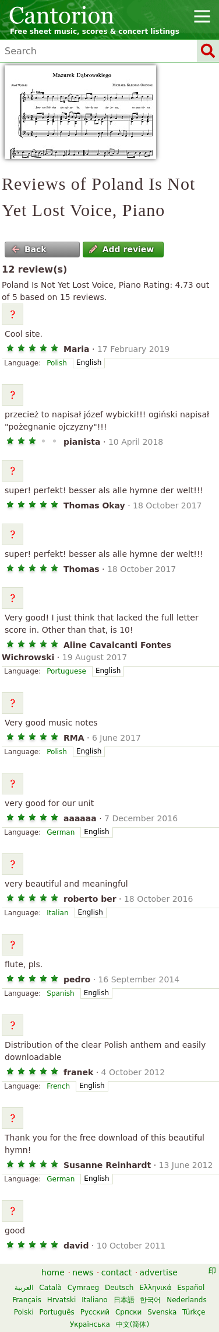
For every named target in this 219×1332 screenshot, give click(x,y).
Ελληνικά (155, 1288)
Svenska (161, 1312)
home (53, 1272)
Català (50, 1288)
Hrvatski (61, 1300)
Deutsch (119, 1288)
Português (57, 1312)
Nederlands (186, 1300)
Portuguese (66, 671)
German (61, 832)
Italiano (95, 1300)
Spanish (60, 993)
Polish (57, 363)
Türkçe (193, 1312)
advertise (159, 1272)
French (58, 1086)
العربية (24, 1288)
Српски (128, 1312)
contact (116, 1272)
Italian (57, 913)
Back (29, 249)
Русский (95, 1312)
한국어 (150, 1300)
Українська (90, 1324)
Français (26, 1300)
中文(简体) (132, 1324)
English (88, 362)
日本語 (124, 1300)
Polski (24, 1312)
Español (190, 1288)
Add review (121, 249)
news (82, 1272)
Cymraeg (83, 1288)
